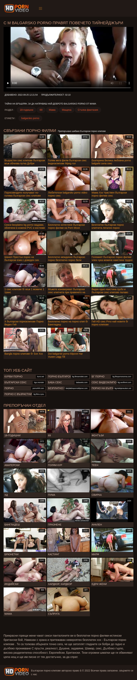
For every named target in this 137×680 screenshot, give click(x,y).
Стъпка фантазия (88, 109)
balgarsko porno (30, 118)
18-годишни (26, 109)
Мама (52, 109)
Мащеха (66, 109)
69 (41, 109)
